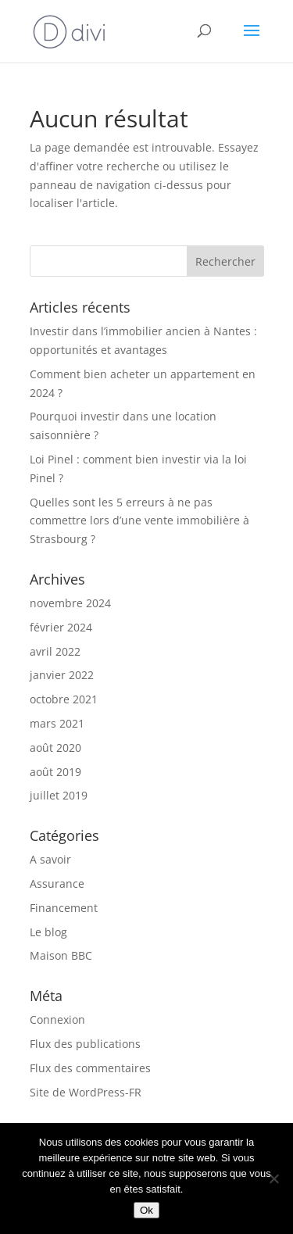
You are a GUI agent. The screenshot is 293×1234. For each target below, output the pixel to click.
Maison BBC (61, 955)
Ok (146, 1210)
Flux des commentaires (90, 1068)
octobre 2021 (64, 699)
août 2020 (55, 747)
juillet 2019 (59, 795)
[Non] (273, 1178)
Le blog (48, 932)
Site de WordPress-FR (85, 1092)
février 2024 (61, 627)
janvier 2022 (62, 674)
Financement (64, 907)
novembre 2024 (70, 603)
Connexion (57, 1019)
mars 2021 (57, 723)
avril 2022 (55, 651)
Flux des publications (85, 1043)
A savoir (50, 859)
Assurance (57, 883)
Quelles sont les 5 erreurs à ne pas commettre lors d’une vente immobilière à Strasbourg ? (139, 521)
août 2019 (55, 771)
